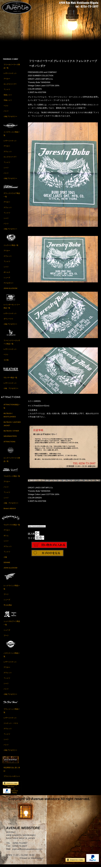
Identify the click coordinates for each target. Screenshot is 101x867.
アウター (7, 81)
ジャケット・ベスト (11, 725)
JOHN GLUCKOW (10, 290)
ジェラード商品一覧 (11, 247)
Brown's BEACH (10, 510)
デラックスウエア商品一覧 (12, 197)
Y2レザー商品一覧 (10, 380)
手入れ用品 (8, 607)
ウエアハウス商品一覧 (12, 527)
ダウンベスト (8, 321)
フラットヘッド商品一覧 (12, 712)
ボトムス (7, 274)
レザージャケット (10, 75)
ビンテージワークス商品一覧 (12, 461)
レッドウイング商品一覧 (12, 589)
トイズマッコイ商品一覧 (12, 135)
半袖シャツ (8, 102)
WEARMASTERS (10, 438)
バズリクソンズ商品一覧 (12, 656)
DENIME (7, 564)
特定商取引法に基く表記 (12, 771)
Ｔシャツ (7, 91)
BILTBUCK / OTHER (11, 433)
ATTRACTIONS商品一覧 (12, 408)
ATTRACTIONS (9, 444)
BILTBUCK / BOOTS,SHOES (10, 417)
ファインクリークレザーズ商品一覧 (12, 344)
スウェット (8, 153)
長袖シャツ (8, 97)
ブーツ (6, 596)
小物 (5, 559)
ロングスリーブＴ (10, 86)
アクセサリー (8, 285)
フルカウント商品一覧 (12, 478)
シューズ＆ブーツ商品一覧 (12, 625)
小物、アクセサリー (11, 390)
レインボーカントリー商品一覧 (12, 308)
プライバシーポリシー (12, 778)
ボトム (6, 538)
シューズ (7, 280)
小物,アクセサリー (10, 118)
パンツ (6, 113)
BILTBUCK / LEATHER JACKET (12, 426)
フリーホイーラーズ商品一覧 (12, 68)
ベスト (6, 108)
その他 (6, 362)
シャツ (6, 170)
